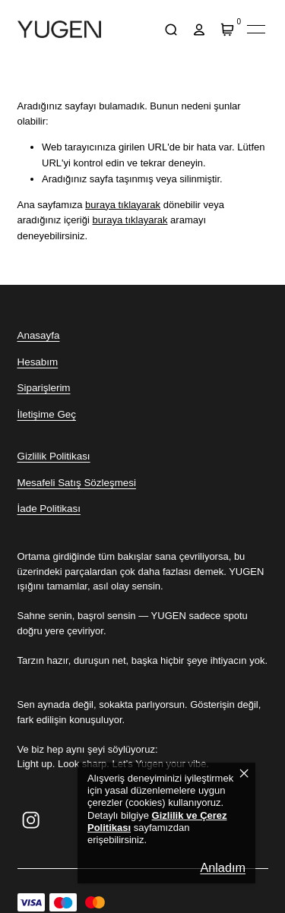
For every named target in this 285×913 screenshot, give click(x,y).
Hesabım (38, 362)
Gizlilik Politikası (53, 456)
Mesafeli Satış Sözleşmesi (76, 482)
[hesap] (199, 29)
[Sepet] (227, 29)
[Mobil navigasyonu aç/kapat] (256, 29)
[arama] (171, 29)
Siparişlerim (44, 387)
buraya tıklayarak (122, 204)
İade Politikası (49, 508)
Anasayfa (38, 335)
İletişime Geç (46, 414)
